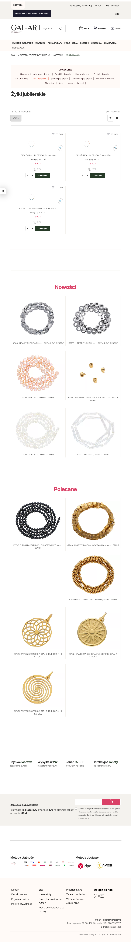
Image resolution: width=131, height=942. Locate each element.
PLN (86, 28)
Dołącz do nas (103, 890)
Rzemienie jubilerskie (82, 78)
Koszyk (116, 28)
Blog (41, 889)
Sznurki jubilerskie (59, 78)
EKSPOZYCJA (18, 48)
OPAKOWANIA (110, 43)
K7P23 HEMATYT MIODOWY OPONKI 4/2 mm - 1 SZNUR (93, 599)
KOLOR (18, 118)
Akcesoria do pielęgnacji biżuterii (35, 74)
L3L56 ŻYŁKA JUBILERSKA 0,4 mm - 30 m (38, 155)
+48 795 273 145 (101, 5)
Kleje (61, 83)
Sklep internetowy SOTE (89, 934)
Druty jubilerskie (101, 74)
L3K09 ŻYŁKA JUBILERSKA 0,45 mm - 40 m (37, 208)
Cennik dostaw (19, 894)
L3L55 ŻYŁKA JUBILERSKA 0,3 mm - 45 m (93, 155)
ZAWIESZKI (40, 43)
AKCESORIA (96, 43)
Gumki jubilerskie (63, 74)
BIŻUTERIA (18, 5)
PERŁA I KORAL (71, 43)
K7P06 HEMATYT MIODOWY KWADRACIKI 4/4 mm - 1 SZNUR (93, 545)
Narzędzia (49, 83)
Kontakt (15, 889)
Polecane (65, 489)
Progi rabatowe (74, 889)
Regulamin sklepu (20, 899)
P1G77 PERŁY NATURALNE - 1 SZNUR (93, 454)
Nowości (65, 287)
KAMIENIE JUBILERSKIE (22, 43)
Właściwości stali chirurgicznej (74, 901)
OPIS (37, 169)
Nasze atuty (45, 894)
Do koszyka (42, 175)
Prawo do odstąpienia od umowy (51, 909)
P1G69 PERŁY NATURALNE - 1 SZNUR (38, 454)
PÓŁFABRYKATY (55, 43)
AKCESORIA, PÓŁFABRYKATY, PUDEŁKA (32, 13)
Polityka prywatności (21, 903)
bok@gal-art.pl (114, 927)
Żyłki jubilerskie (39, 78)
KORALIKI (84, 43)
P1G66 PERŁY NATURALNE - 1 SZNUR (38, 397)
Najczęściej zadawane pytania (50, 901)
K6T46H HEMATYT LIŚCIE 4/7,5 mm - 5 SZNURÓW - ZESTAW (38, 343)
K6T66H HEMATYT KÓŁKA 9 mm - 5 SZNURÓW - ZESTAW (93, 343)
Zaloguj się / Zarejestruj (81, 5)
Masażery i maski (76, 83)
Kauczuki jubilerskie (105, 78)
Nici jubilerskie (21, 78)
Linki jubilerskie (82, 74)
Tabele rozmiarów (75, 894)
